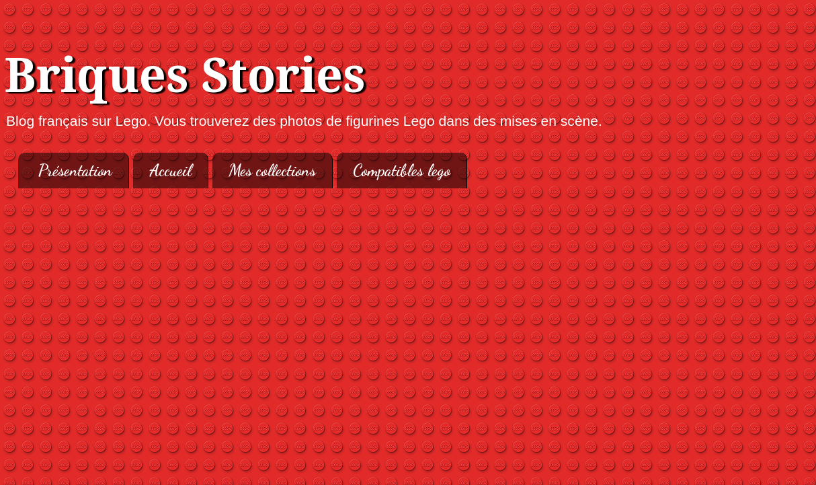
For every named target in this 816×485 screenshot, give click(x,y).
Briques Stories (185, 76)
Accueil (170, 170)
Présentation (75, 170)
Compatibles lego (401, 170)
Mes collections (272, 170)
